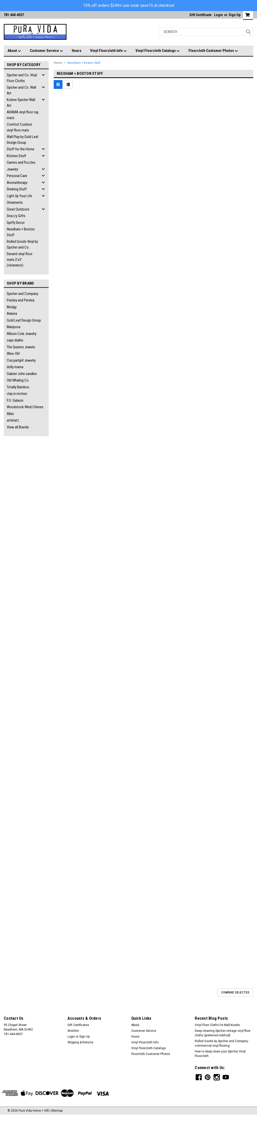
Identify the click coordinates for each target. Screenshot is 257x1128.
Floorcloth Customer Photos (213, 50)
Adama (12, 313)
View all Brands (18, 427)
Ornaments (15, 202)
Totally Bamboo (18, 387)
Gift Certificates (78, 1025)
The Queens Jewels (21, 347)
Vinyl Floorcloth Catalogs (158, 50)
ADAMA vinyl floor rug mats (22, 115)
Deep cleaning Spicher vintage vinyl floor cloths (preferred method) (222, 1033)
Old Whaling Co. (18, 380)
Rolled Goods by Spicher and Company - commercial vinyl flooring (222, 1043)
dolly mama (15, 367)
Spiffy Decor (16, 222)
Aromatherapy (17, 182)
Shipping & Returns (80, 1042)
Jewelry (12, 169)
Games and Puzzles (21, 162)
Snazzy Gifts (16, 216)
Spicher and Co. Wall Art (21, 90)
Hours (76, 50)
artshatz (13, 420)
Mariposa (13, 327)
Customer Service (46, 50)
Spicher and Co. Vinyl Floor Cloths (22, 78)
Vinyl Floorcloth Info (108, 50)
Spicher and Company (22, 293)
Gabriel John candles (22, 373)
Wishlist (73, 1031)
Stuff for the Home (20, 149)
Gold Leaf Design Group (24, 320)
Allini (10, 414)
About (14, 50)
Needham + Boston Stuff (21, 232)
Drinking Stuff (17, 189)
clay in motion (17, 393)
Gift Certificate (200, 15)
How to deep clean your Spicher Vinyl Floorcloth (220, 1054)
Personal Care (17, 176)
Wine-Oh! (13, 353)
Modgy (12, 307)
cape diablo (15, 340)
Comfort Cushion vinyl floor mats (19, 127)
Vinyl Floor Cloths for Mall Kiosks (217, 1025)
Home (58, 62)
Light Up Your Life (19, 196)
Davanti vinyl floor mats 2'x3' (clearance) (19, 259)
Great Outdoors (18, 209)
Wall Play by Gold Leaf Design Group (22, 139)
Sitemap (56, 1110)
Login (218, 15)
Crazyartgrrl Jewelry (21, 360)
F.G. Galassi (15, 400)
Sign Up (234, 15)
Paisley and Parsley (20, 300)
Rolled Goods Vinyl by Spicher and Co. (22, 244)
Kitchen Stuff (16, 156)
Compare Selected (235, 992)
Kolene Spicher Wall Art (21, 102)
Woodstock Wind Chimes (25, 407)
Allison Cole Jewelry (21, 333)
